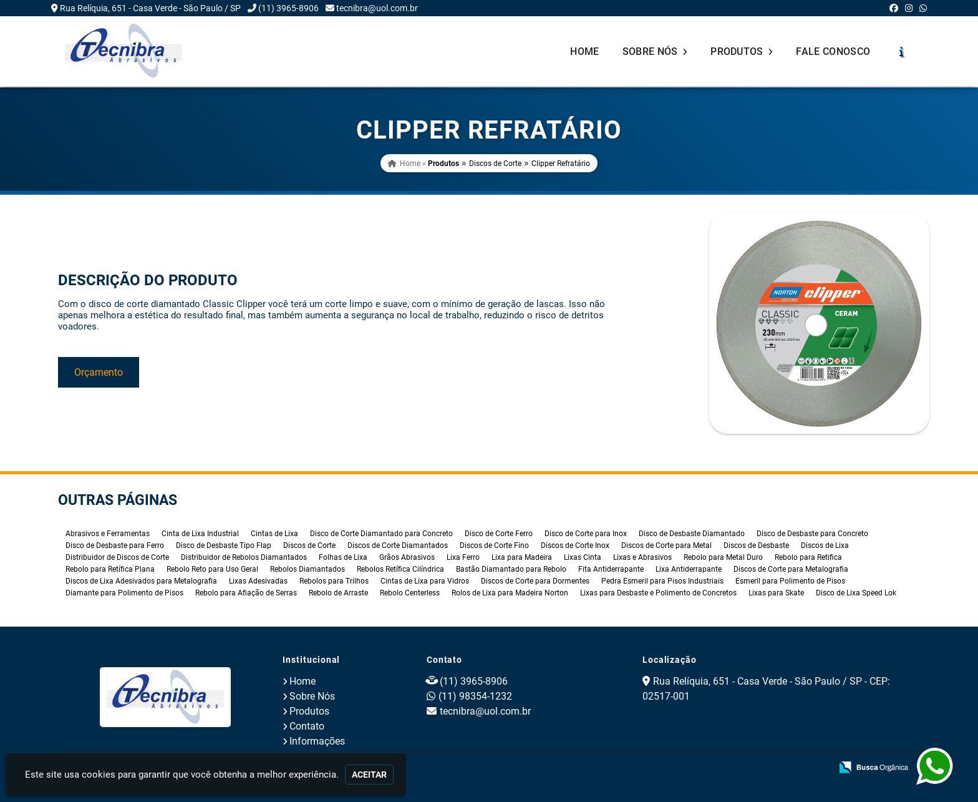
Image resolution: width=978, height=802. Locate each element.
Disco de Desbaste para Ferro (114, 545)
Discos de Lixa (825, 545)
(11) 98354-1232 (475, 696)
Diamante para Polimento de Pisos (124, 593)
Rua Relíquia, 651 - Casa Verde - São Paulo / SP (150, 8)
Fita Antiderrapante (611, 569)
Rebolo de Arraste (338, 593)
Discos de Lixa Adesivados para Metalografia (141, 581)
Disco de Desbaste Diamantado (692, 533)
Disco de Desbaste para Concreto (812, 533)
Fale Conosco (833, 51)
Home (584, 51)
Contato (306, 726)
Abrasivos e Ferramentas (107, 533)
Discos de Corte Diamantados (397, 545)
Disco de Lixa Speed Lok (856, 593)
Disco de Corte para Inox (586, 533)
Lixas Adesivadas (258, 581)
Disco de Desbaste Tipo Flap (223, 545)
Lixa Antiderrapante (689, 569)
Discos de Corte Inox (575, 545)
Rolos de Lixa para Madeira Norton (510, 593)
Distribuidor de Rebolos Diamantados (244, 557)
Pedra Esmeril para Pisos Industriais (662, 581)
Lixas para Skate (776, 593)
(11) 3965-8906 (288, 8)
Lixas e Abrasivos (642, 557)
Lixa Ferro (463, 557)
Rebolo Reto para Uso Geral (212, 569)
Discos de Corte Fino (494, 545)
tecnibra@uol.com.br (377, 8)
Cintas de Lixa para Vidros (424, 581)
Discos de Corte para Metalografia (791, 569)
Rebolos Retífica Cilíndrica (400, 569)
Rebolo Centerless (410, 593)
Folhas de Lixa (343, 557)
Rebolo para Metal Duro (723, 557)
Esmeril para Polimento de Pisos (790, 581)
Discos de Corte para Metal (666, 545)
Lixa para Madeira (521, 557)
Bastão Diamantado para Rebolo (511, 569)
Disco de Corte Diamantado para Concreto (381, 533)
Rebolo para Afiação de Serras (246, 593)
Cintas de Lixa (274, 533)
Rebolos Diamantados (307, 569)
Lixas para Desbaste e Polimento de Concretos (658, 593)
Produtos (741, 51)
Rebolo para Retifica (808, 557)
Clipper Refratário (560, 163)
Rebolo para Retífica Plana (110, 569)
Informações (317, 741)
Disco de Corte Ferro (499, 533)
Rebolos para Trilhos (334, 581)
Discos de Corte (495, 163)
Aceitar (369, 775)
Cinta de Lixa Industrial (200, 533)
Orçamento (98, 372)
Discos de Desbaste (756, 545)
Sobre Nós (655, 51)
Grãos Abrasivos (407, 557)
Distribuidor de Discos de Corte (117, 557)
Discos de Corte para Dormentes (535, 581)
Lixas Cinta (582, 557)
